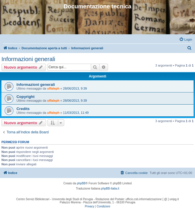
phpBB (81, 183)
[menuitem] (185, 39)
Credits (23, 109)
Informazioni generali (28, 59)
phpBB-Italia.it (110, 188)
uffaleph (53, 88)
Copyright (25, 96)
